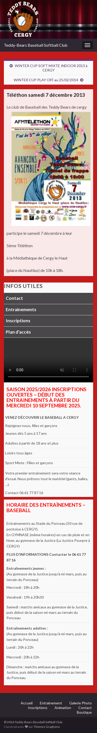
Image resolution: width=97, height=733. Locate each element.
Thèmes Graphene (47, 727)
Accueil (27, 703)
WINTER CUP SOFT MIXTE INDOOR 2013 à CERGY (51, 67)
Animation (63, 707)
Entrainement (51, 703)
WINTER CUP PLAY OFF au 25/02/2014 (46, 80)
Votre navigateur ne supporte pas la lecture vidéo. (48, 360)
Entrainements (21, 309)
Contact (14, 298)
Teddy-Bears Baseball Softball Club (36, 45)
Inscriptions (18, 320)
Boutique (84, 712)
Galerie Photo (80, 703)
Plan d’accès (18, 332)
